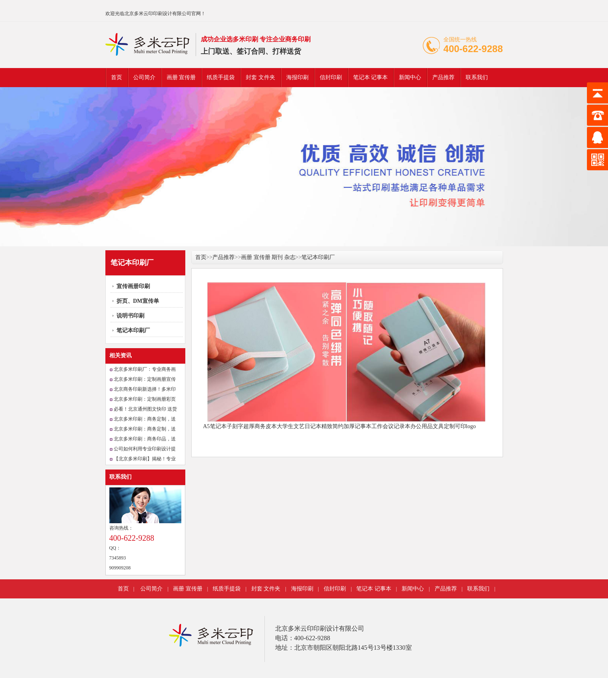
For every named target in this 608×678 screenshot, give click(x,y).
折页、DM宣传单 (138, 301)
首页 (116, 77)
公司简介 (144, 77)
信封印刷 (331, 77)
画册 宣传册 (181, 77)
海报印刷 (297, 77)
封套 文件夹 (260, 77)
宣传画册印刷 (133, 286)
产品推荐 (443, 77)
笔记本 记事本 (370, 77)
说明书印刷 (130, 316)
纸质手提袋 (221, 77)
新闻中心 (410, 77)
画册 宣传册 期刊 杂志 (268, 257)
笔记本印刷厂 (133, 330)
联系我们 (477, 77)
